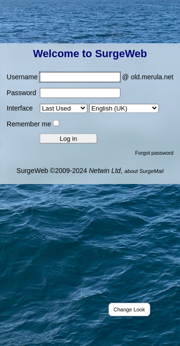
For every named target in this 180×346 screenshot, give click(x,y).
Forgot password (154, 152)
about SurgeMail (143, 170)
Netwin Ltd (104, 170)
